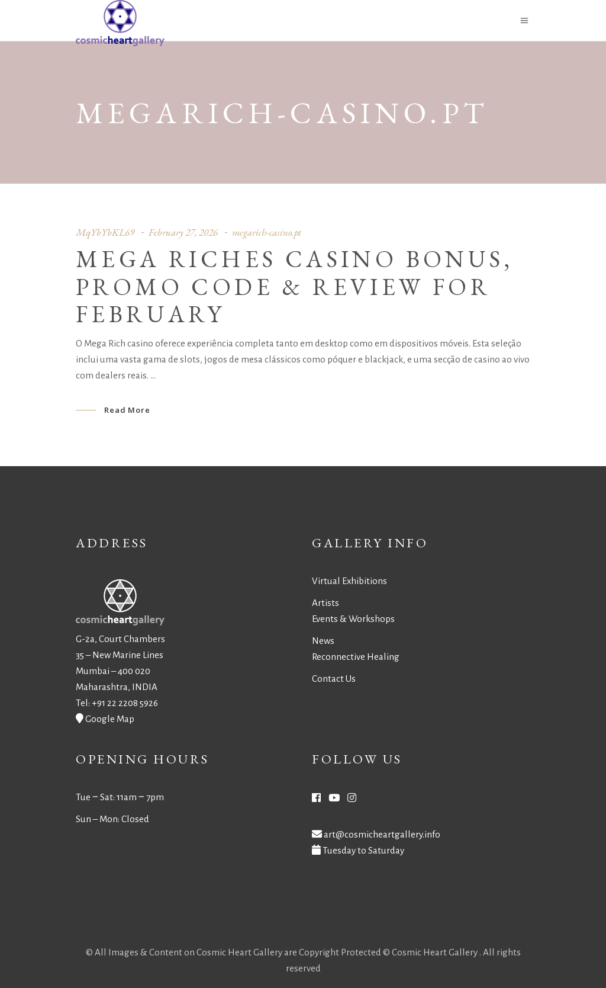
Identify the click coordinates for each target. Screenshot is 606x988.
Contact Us (334, 678)
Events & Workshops (353, 619)
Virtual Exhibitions (349, 581)
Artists (325, 603)
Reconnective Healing (355, 657)
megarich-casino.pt (266, 232)
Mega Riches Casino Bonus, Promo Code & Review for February (294, 286)
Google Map (109, 719)
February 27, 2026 (183, 232)
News (323, 641)
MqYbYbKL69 (105, 232)
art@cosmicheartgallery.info (382, 834)
